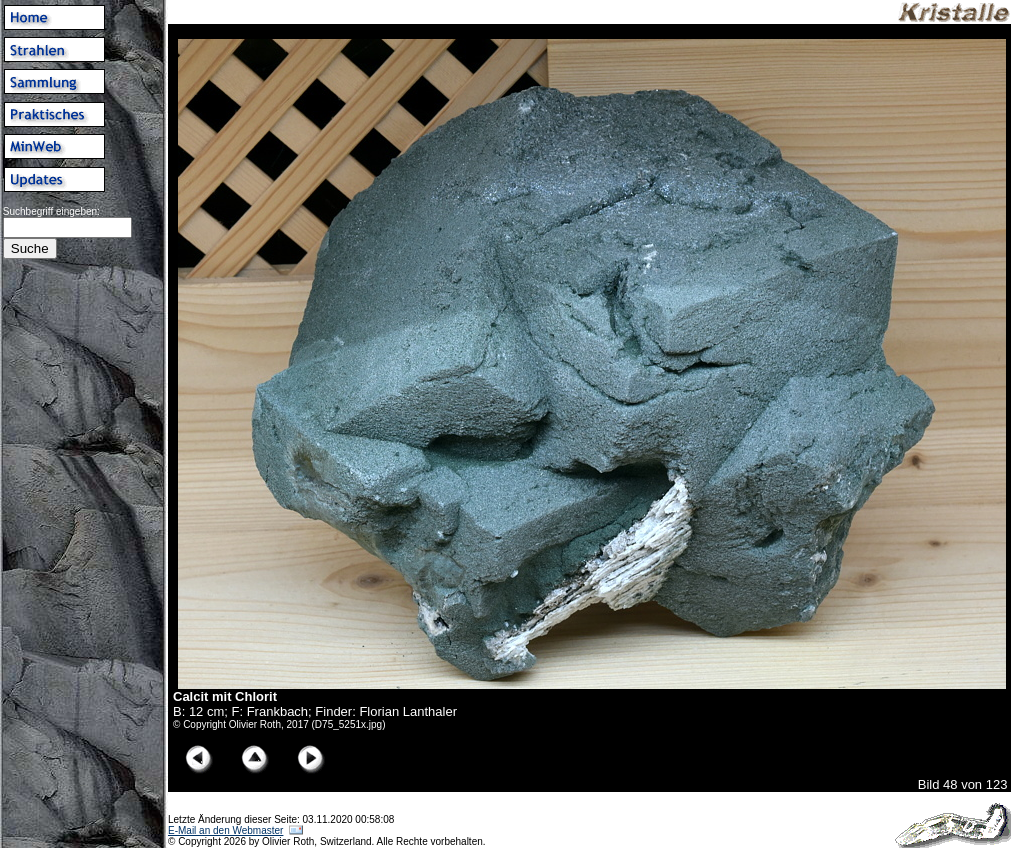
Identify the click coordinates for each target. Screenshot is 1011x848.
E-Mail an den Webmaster (225, 830)
